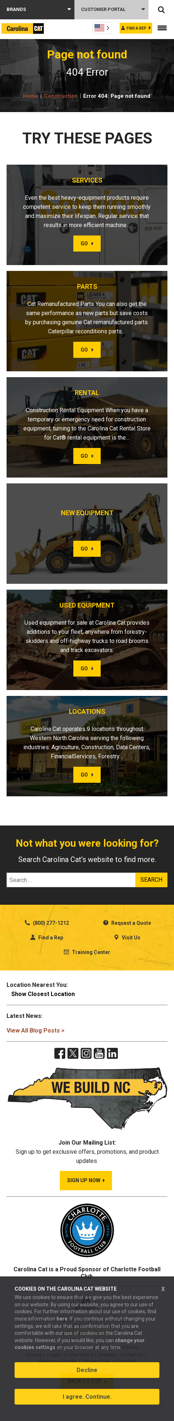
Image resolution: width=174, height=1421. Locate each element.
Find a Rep (46, 938)
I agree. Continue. (87, 1396)
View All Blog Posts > (36, 1030)
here (62, 1319)
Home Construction (50, 96)
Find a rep (136, 28)
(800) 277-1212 (47, 923)
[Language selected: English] (102, 28)
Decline (87, 1370)
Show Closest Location (43, 994)
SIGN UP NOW (83, 1180)
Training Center (87, 952)
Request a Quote (127, 923)
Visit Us (127, 938)
